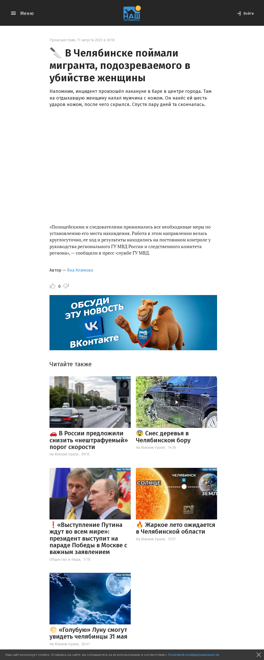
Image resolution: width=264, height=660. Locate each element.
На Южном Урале (64, 454)
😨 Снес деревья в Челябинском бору (163, 437)
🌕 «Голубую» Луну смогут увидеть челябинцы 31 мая (88, 633)
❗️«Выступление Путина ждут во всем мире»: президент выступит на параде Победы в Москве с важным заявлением (88, 538)
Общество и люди (65, 559)
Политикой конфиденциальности (193, 655)
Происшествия (62, 40)
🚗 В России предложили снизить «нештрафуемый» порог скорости (89, 440)
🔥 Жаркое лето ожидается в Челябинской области (175, 528)
